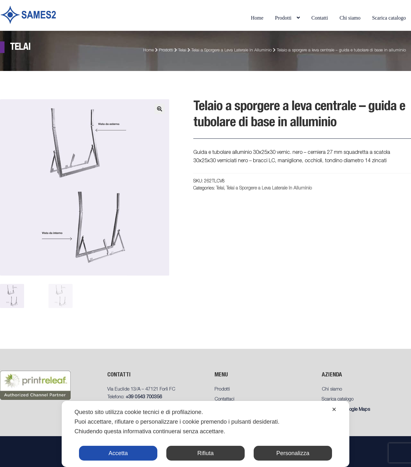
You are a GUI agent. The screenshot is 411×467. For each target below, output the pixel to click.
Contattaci (224, 399)
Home (257, 18)
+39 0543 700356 (144, 397)
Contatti (319, 18)
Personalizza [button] (292, 453)
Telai (182, 50)
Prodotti (283, 18)
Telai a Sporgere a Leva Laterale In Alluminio (231, 50)
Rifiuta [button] (205, 453)
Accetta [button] (118, 453)
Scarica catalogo (389, 18)
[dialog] (205, 434)
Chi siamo (349, 18)
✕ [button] (334, 409)
